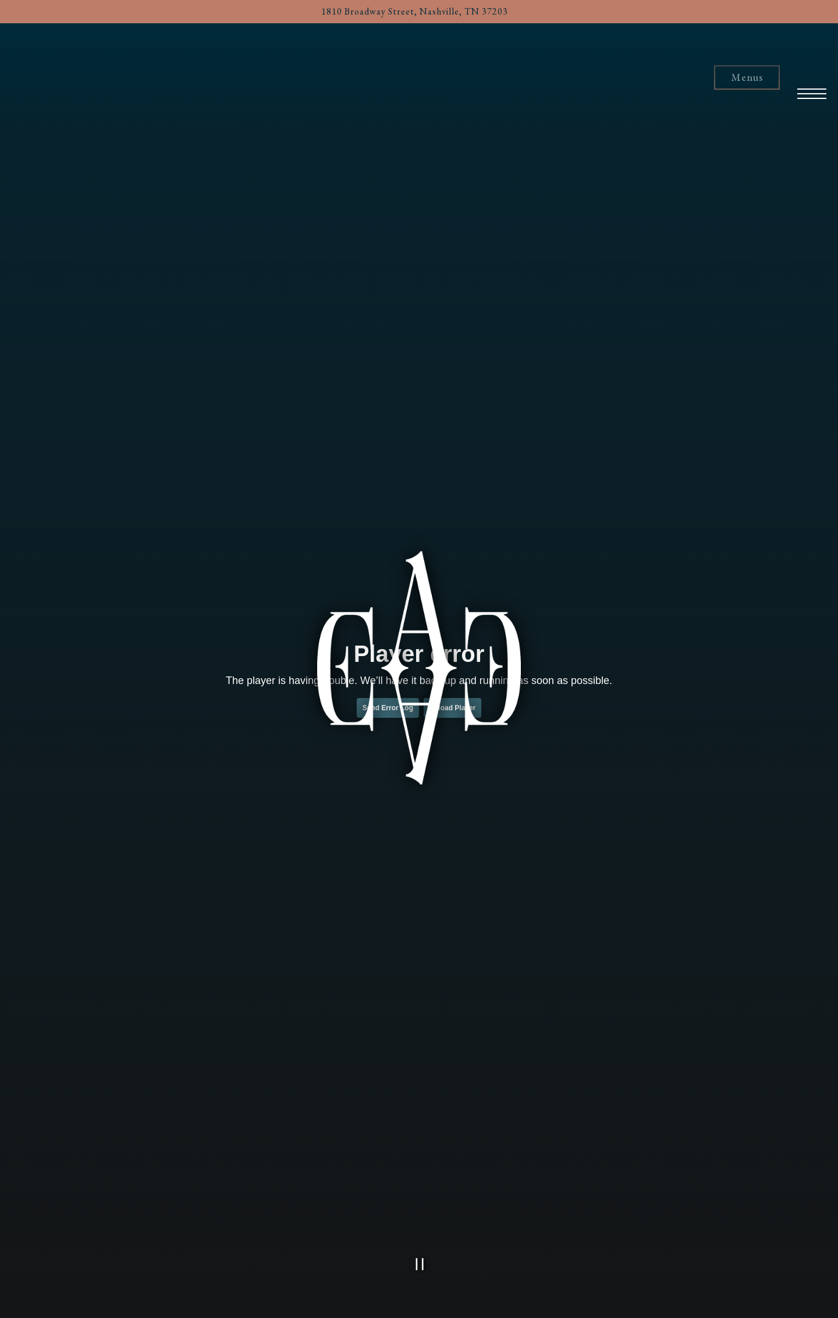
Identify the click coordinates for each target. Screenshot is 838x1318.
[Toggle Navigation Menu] (812, 75)
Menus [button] (747, 77)
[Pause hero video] (419, 1264)
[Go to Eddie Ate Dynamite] (414, 12)
